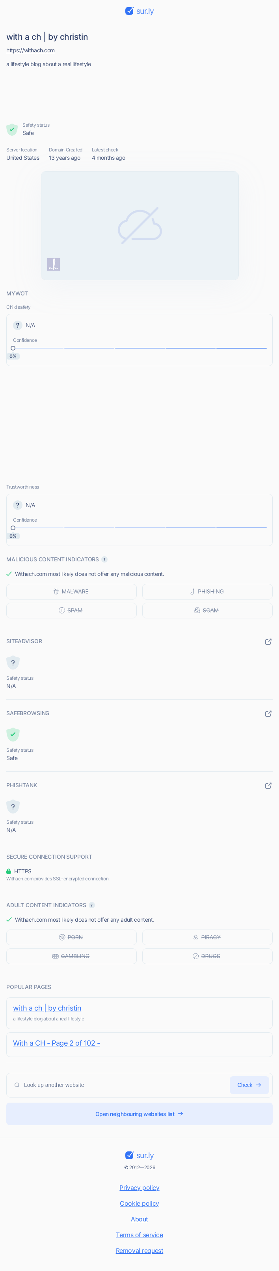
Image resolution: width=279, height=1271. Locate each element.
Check (249, 1085)
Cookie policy (139, 1203)
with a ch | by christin (47, 1008)
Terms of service (139, 1235)
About (139, 1219)
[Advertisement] (140, 92)
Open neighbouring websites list (139, 1114)
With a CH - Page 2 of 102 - (56, 1043)
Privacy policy (139, 1188)
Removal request (140, 1250)
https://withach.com (30, 50)
